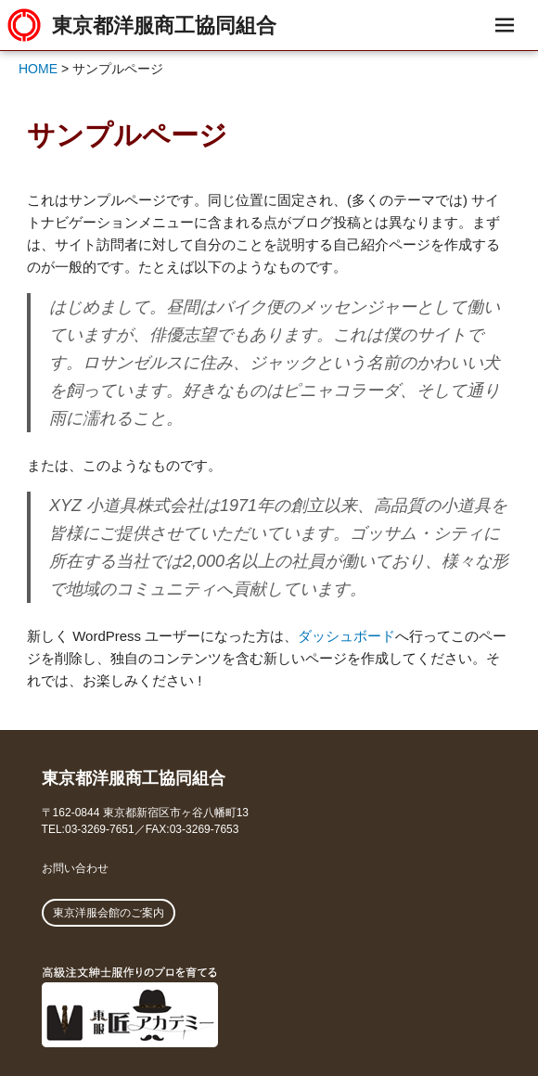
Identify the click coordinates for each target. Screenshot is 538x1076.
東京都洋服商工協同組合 (164, 24)
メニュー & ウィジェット (504, 46)
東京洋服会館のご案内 (108, 912)
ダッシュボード (346, 636)
